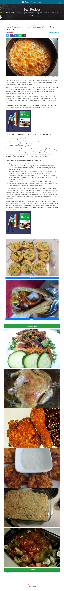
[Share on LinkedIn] (16, 35)
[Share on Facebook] (12, 35)
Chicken (11, 25)
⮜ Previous (32, 277)
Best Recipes (32, 9)
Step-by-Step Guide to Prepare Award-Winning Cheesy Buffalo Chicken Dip (30, 25)
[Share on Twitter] (7, 35)
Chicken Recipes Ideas (31, 2)
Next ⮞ (32, 319)
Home (7, 25)
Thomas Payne (11, 32)
